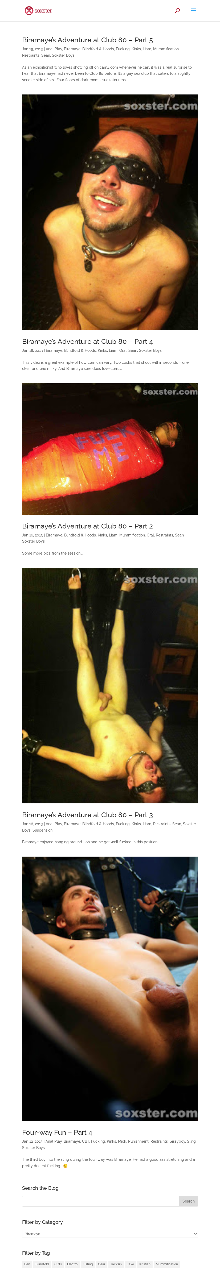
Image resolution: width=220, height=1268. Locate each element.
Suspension (42, 830)
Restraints (30, 55)
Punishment (138, 1141)
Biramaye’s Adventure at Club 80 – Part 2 (87, 526)
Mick (122, 1141)
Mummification (166, 49)
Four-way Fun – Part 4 (57, 1132)
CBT (85, 1141)
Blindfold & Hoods (98, 49)
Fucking (123, 49)
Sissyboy (177, 1141)
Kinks (136, 49)
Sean (45, 55)
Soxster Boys (63, 55)
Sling (191, 1141)
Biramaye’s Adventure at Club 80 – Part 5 (87, 40)
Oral (123, 350)
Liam (147, 49)
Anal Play (54, 49)
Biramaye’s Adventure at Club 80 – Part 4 (87, 341)
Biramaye (72, 49)
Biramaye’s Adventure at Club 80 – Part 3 (87, 815)
